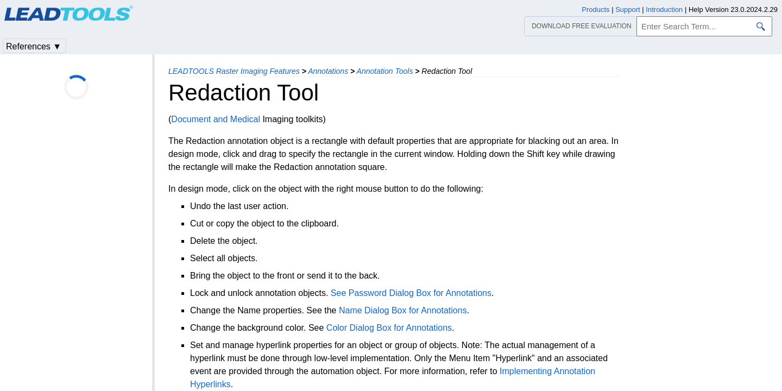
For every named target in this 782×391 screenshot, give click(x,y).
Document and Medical (215, 119)
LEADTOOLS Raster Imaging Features (234, 71)
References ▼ (33, 46)
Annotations (328, 71)
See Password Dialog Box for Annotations (411, 293)
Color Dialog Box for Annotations (389, 327)
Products (595, 9)
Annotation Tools (385, 71)
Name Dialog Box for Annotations (403, 310)
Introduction (664, 9)
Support (627, 9)
